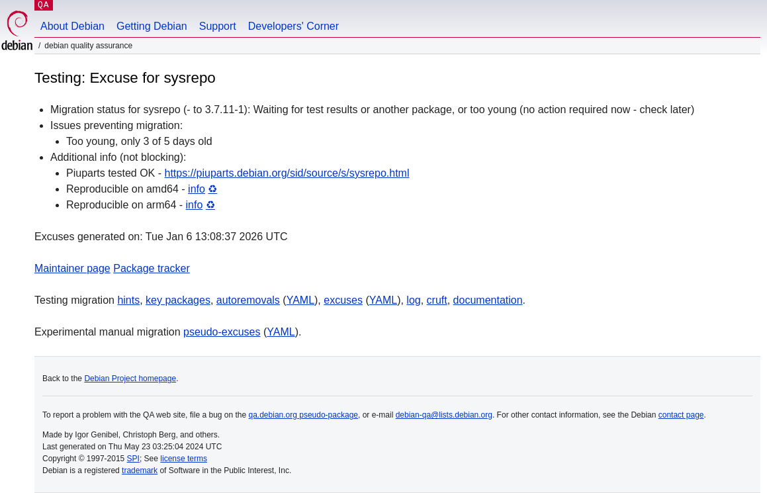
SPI (133, 458)
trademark (140, 470)
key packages (178, 300)
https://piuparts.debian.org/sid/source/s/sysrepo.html (287, 173)
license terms (183, 458)
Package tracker (151, 268)
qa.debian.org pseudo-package (303, 415)
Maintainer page (72, 268)
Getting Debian (151, 26)
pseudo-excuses (222, 331)
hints (128, 300)
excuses (343, 300)
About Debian (72, 26)
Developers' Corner (293, 26)
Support (217, 26)
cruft (437, 300)
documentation (488, 300)
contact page (681, 415)
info (196, 189)
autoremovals (248, 300)
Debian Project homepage (130, 378)
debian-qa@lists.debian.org (444, 415)
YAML (300, 300)
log (413, 300)
